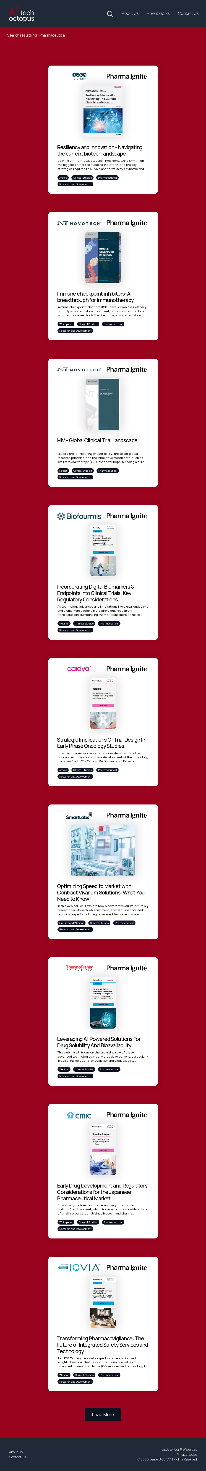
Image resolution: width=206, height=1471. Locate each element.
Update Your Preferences (179, 1449)
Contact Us (188, 13)
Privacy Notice (187, 1454)
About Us (130, 13)
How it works (158, 13)
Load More (103, 1414)
